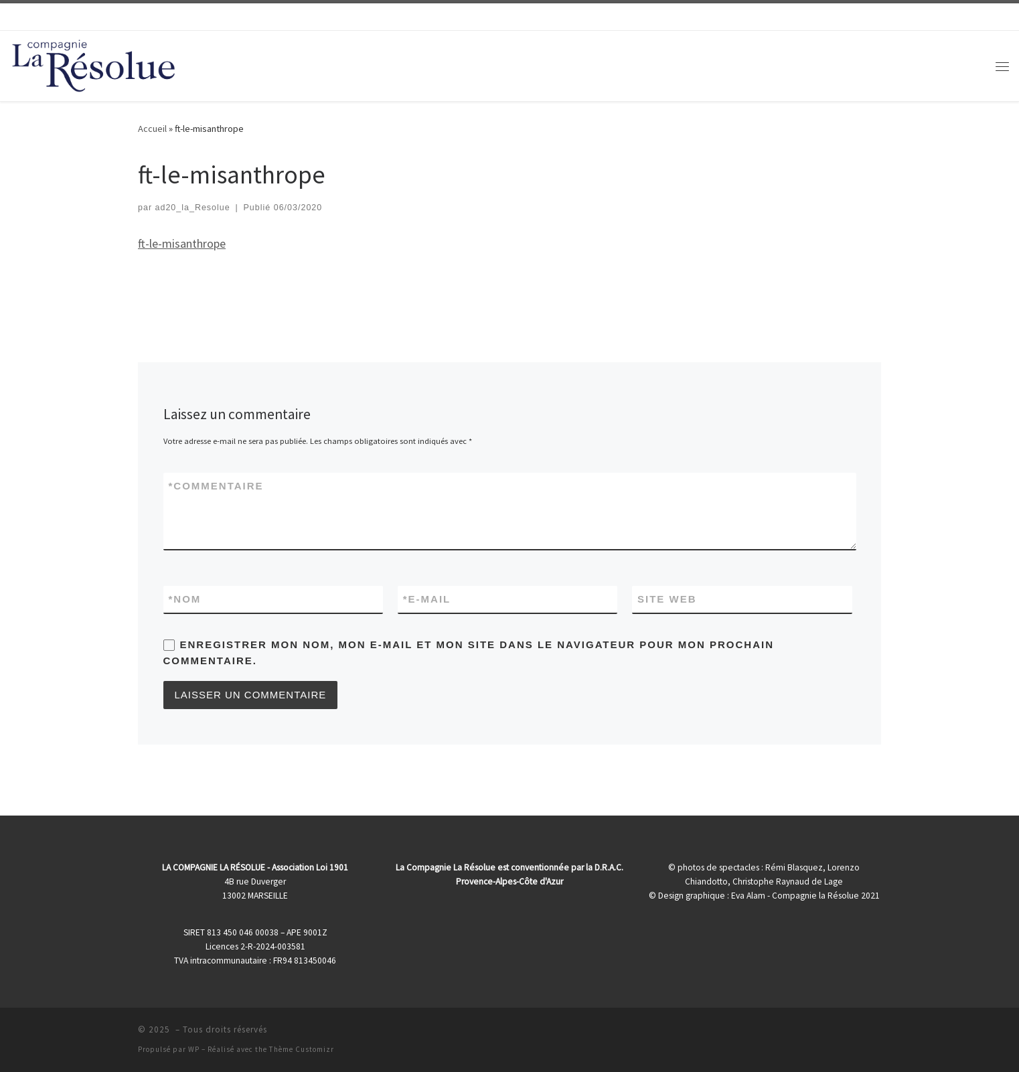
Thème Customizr (301, 1049)
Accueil (152, 129)
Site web (667, 599)
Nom (185, 599)
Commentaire (216, 485)
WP (194, 1049)
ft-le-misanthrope (182, 243)
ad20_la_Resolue (192, 207)
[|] (93, 63)
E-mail (427, 599)
